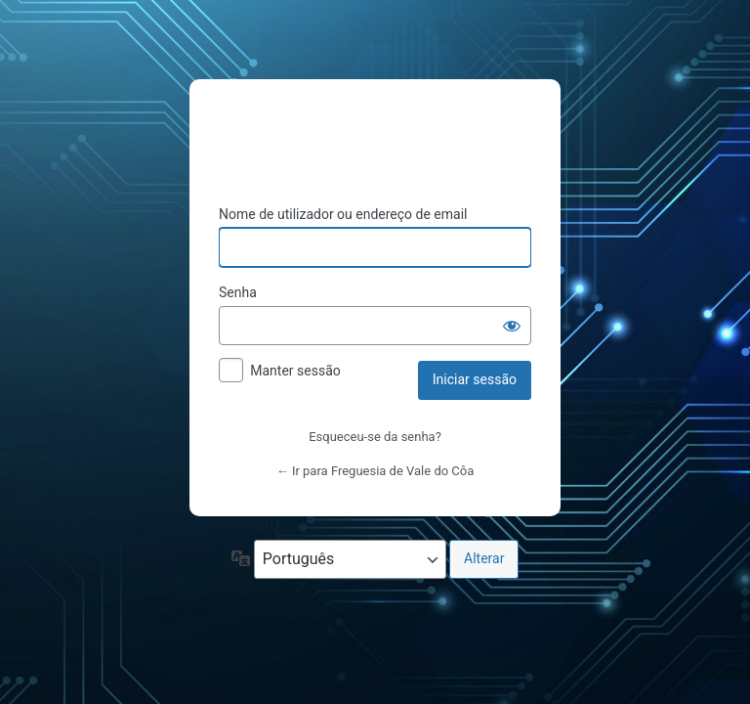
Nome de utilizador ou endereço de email (343, 214)
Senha (238, 292)
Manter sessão (295, 370)
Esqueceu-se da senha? (375, 436)
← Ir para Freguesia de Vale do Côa (375, 470)
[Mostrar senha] (511, 325)
